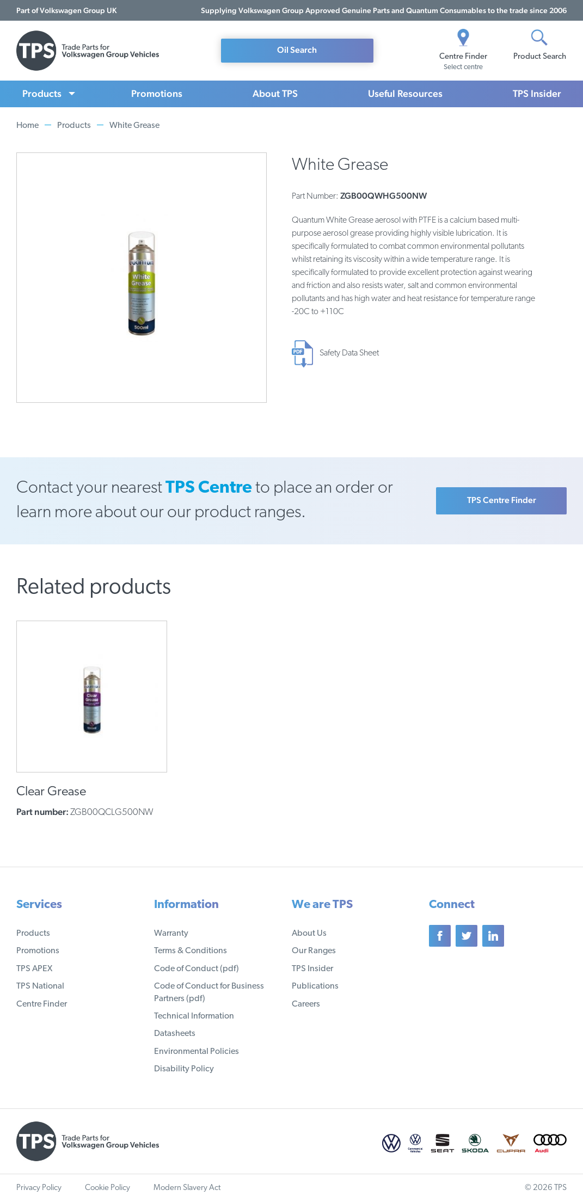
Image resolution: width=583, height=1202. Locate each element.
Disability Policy (184, 1069)
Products (42, 93)
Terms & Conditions (190, 951)
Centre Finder (41, 1004)
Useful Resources (405, 93)
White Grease (134, 125)
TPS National (40, 986)
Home (27, 125)
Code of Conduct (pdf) (196, 969)
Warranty (171, 933)
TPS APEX (34, 969)
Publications (315, 986)
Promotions (156, 93)
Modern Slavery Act (187, 1188)
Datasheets (174, 1033)
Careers (306, 1004)
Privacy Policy (39, 1188)
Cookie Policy (107, 1188)
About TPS (275, 93)
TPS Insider (537, 93)
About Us (309, 933)
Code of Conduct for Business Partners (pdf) (209, 992)
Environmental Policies (196, 1051)
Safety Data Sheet (349, 353)
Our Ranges (314, 951)
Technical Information (194, 1016)
